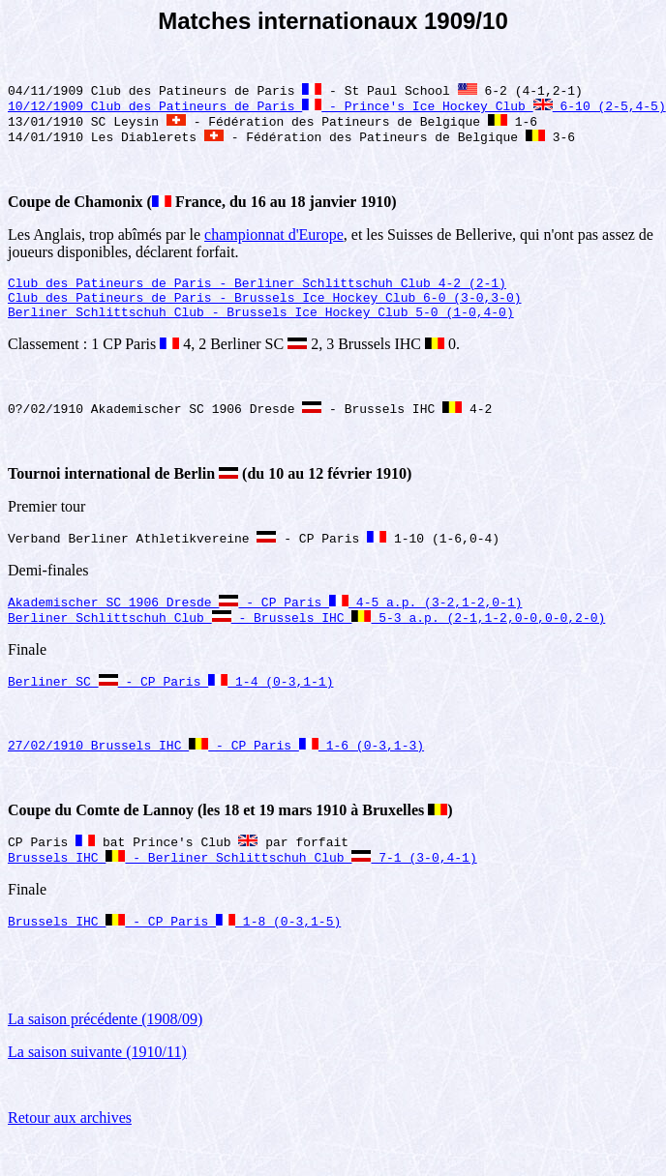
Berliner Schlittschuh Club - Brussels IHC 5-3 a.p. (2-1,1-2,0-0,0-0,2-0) (306, 641)
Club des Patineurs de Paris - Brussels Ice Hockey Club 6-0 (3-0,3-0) (264, 310)
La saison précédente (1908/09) (105, 1052)
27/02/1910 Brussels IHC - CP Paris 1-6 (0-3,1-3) (216, 772)
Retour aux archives (70, 1151)
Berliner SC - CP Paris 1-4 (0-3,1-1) (170, 707)
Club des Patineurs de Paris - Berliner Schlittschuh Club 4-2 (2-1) (257, 293)
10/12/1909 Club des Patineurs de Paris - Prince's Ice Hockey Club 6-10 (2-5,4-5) (337, 109)
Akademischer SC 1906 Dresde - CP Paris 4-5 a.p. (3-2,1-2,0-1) (265, 623)
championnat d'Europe (274, 242)
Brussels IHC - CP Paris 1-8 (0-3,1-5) (174, 954)
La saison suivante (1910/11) (97, 1085)
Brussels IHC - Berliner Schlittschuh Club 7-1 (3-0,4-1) (242, 888)
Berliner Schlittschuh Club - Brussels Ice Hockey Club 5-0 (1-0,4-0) (261, 328)
